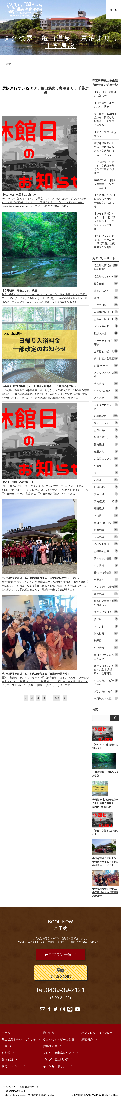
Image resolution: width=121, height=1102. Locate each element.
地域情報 (106, 593)
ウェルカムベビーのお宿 (106, 682)
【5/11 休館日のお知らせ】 (104, 134)
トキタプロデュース (106, 406)
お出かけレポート (106, 319)
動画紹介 (87, 1037)
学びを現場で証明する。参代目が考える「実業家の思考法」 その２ (104, 149)
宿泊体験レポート (106, 311)
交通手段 (106, 494)
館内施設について (106, 501)
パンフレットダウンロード (98, 1031)
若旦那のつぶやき (106, 276)
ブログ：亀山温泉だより (58, 1051)
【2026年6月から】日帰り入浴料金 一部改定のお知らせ (105, 200)
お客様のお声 (106, 551)
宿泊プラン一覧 (58, 954)
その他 (106, 515)
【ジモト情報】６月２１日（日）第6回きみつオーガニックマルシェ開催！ (104, 221)
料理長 (106, 640)
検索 (95, 709)
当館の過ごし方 (106, 437)
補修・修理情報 (106, 572)
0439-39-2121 (65, 988)
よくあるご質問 (60, 970)
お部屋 (106, 465)
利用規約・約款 (106, 698)
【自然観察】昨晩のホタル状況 (104, 104)
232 (57, 697)
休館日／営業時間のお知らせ (106, 602)
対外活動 (106, 397)
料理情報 (106, 529)
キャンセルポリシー (56, 1064)
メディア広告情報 (106, 586)
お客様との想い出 (106, 351)
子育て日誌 (106, 304)
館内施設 (106, 444)
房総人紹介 (106, 333)
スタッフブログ (106, 611)
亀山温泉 (57, 38)
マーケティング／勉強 (106, 342)
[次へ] (65, 697)
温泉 (106, 472)
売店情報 (106, 536)
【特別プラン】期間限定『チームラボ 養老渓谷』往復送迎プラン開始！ (104, 241)
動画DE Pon (106, 365)
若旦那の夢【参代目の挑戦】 (106, 267)
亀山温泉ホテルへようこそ (106, 656)
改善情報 (106, 565)
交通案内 (106, 451)
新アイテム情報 (106, 558)
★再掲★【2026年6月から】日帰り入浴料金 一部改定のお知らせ (105, 119)
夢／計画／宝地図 (106, 358)
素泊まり (96, 38)
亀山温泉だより (106, 522)
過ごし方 (48, 1031)
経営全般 (106, 283)
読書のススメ (106, 290)
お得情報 (106, 647)
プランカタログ (106, 691)
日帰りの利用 (106, 487)
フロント (106, 626)
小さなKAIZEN (106, 390)
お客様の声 (106, 415)
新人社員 (106, 633)
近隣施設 (106, 508)
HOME (8, 64)
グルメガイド (106, 326)
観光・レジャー (106, 422)
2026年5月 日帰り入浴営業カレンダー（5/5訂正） (105, 184)
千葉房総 (60, 45)
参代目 (106, 619)
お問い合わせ (106, 430)
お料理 (106, 479)
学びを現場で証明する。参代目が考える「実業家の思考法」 (104, 167)
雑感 (106, 297)
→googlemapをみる (14, 1089)
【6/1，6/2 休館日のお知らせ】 (105, 93)
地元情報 (106, 383)
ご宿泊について (106, 458)
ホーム (6, 1031)
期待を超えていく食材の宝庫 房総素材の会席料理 (106, 669)
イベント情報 (106, 543)
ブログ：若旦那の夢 (56, 1057)
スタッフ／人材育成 (106, 374)
